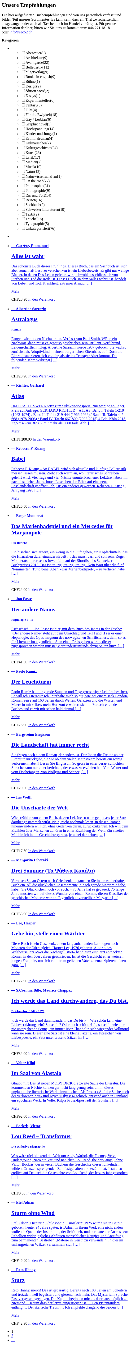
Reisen (34, 200)
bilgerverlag (37, 72)
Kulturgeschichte (42, 148)
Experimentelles (40, 100)
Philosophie (38, 186)
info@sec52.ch (20, 32)
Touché (34, 219)
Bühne (33, 81)
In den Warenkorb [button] (41, 299)
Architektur (36, 58)
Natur (33, 172)
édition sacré (37, 91)
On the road (38, 181)
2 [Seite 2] (12, 1336)
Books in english (40, 77)
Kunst (33, 153)
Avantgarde (37, 62)
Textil (32, 214)
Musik (34, 167)
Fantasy (34, 105)
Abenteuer (36, 53)
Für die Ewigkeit (41, 115)
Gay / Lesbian (38, 119)
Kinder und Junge (41, 134)
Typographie (37, 224)
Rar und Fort (38, 195)
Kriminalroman (39, 138)
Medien (34, 162)
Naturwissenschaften (43, 176)
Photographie (38, 190)
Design (33, 86)
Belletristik (38, 67)
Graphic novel (39, 124)
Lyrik (33, 157)
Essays (33, 96)
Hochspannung (40, 129)
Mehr (15, 291)
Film (31, 110)
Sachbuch (35, 205)
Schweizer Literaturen (45, 209)
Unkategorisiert (40, 228)
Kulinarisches (38, 143)
